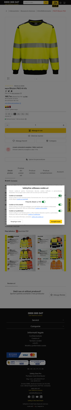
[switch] (60, 196)
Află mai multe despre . (35, 208)
